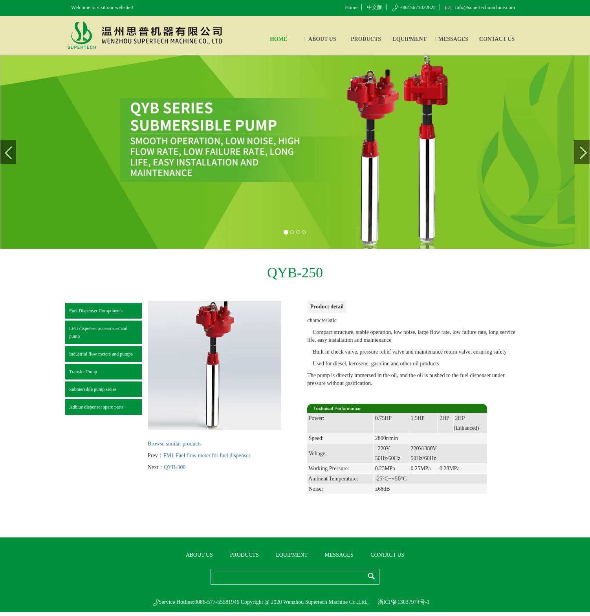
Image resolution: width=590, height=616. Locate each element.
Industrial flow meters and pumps (100, 354)
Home (351, 7)
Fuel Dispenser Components (96, 311)
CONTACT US (497, 39)
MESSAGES (453, 39)
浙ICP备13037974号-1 (403, 602)
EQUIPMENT (410, 39)
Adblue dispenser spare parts (96, 407)
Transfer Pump (83, 371)
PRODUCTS (366, 39)
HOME (278, 39)
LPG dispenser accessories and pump (98, 332)
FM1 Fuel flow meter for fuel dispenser (207, 455)
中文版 (374, 7)
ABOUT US (322, 39)
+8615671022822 (414, 7)
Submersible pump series (93, 389)
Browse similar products (175, 444)
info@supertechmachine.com (480, 7)
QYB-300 (174, 467)
